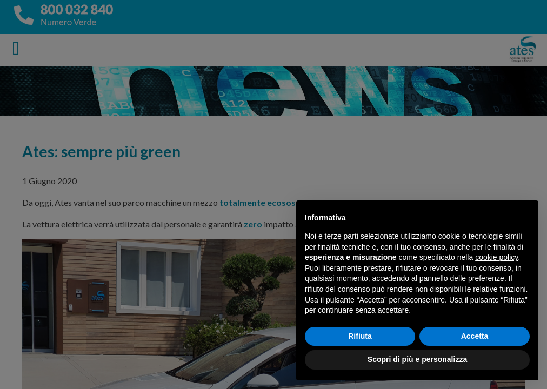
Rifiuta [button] (360, 336)
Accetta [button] (475, 336)
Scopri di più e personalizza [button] (417, 359)
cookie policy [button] (496, 257)
